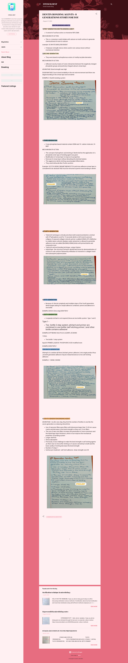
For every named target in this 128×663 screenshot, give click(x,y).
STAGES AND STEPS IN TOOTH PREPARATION (59, 631)
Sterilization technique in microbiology (56, 592)
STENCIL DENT (11, 15)
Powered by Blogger (75, 652)
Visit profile (12, 34)
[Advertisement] (107, 35)
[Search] (111, 4)
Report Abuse (5, 52)
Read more (94, 606)
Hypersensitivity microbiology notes (55, 612)
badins (79, 655)
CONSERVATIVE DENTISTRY (54, 517)
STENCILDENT (50, 4)
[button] (96, 14)
